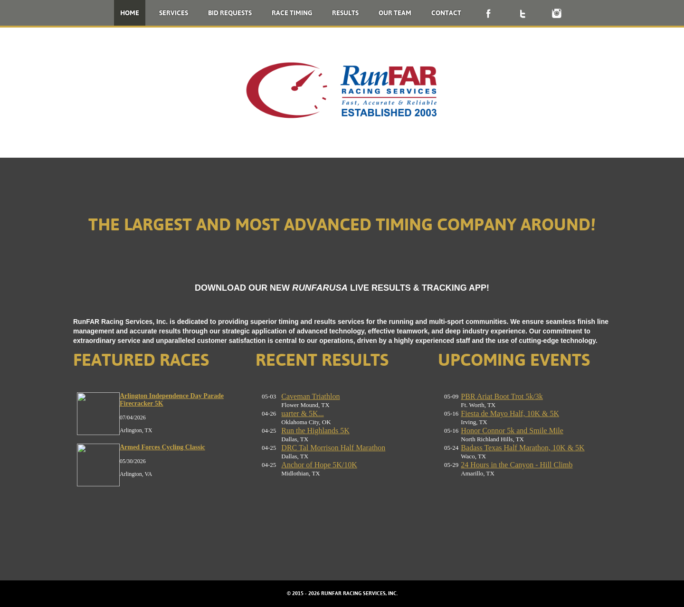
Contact (446, 13)
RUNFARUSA (320, 288)
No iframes (159, 466)
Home (129, 13)
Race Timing (292, 13)
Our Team (395, 13)
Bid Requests (230, 13)
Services (173, 13)
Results (345, 13)
